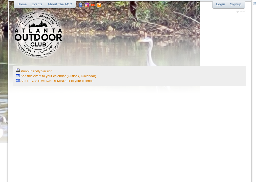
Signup (235, 4)
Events (37, 4)
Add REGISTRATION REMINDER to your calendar (55, 81)
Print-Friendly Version (34, 71)
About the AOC (60, 4)
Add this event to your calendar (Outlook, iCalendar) (56, 76)
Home (22, 4)
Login (220, 4)
